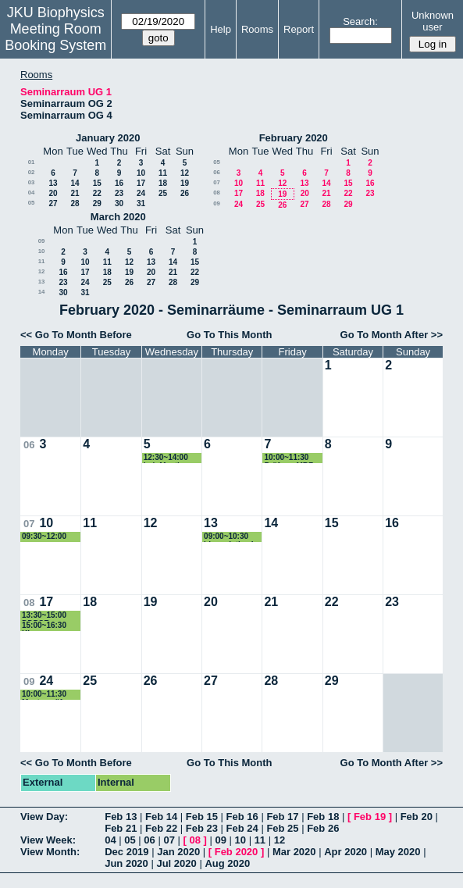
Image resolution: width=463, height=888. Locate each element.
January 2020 (108, 138)
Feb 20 (417, 816)
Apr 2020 (345, 852)
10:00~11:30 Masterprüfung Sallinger (49, 695)
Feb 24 (242, 828)
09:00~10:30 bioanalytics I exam (228, 537)
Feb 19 (370, 816)
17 (141, 183)
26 (184, 193)
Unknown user (432, 21)
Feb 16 (242, 816)
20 (52, 193)
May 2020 (398, 852)
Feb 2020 (236, 852)
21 (74, 193)
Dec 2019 (126, 852)
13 (52, 183)
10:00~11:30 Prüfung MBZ (288, 458)
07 (216, 182)
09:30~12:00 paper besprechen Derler (44, 537)
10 (141, 173)
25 (162, 193)
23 (119, 193)
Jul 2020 (176, 863)
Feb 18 (323, 816)
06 (216, 172)
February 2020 (293, 138)
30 (119, 203)
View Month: (50, 852)
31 (141, 203)
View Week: (48, 840)
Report (298, 29)
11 (162, 173)
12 (184, 173)
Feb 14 (161, 816)
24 (141, 193)
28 (74, 203)
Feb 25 (282, 828)
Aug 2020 (227, 863)
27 (52, 203)
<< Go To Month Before (76, 335)
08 (216, 192)
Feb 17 (282, 816)
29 (97, 203)
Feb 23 (202, 828)
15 (97, 183)
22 (97, 193)
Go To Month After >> (391, 335)
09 (216, 203)
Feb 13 (121, 816)
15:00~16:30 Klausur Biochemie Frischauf (44, 626)
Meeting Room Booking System (55, 37)
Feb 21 (121, 828)
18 (162, 183)
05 (31, 202)
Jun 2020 (126, 863)
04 (31, 192)
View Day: (44, 816)
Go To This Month (229, 335)
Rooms (257, 29)
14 (74, 183)
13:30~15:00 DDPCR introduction (44, 616)
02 (31, 172)
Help (220, 29)
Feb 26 (323, 828)
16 (119, 183)
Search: (360, 21)
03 (31, 182)
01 (31, 162)
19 (184, 183)
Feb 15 (202, 816)
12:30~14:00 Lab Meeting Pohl (166, 458)
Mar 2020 (294, 852)
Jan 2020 (178, 852)
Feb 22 (161, 828)
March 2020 (118, 217)
